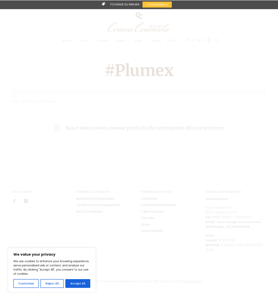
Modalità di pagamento (95, 200)
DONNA (121, 41)
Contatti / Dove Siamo (158, 207)
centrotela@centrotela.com (241, 223)
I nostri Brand (152, 232)
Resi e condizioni (89, 213)
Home (15, 103)
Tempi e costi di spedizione (98, 207)
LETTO (84, 41)
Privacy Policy (192, 283)
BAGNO (67, 41)
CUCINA (102, 41)
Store (145, 226)
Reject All (52, 283)
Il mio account (152, 213)
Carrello (147, 219)
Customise (26, 283)
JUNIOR (156, 41)
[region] (52, 270)
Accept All (77, 283)
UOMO (139, 41)
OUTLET (172, 41)
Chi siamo (149, 200)
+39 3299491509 (238, 228)
